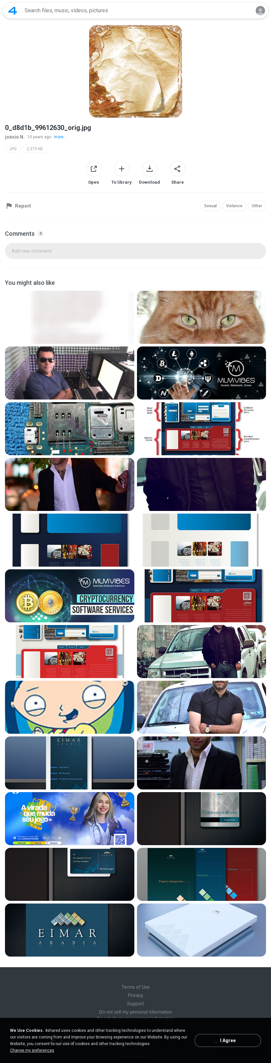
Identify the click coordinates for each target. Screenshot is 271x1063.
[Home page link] (13, 11)
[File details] (69, 317)
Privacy (135, 995)
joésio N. (15, 137)
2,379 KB (35, 149)
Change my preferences (32, 1050)
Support (135, 1003)
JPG (13, 149)
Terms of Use (135, 987)
